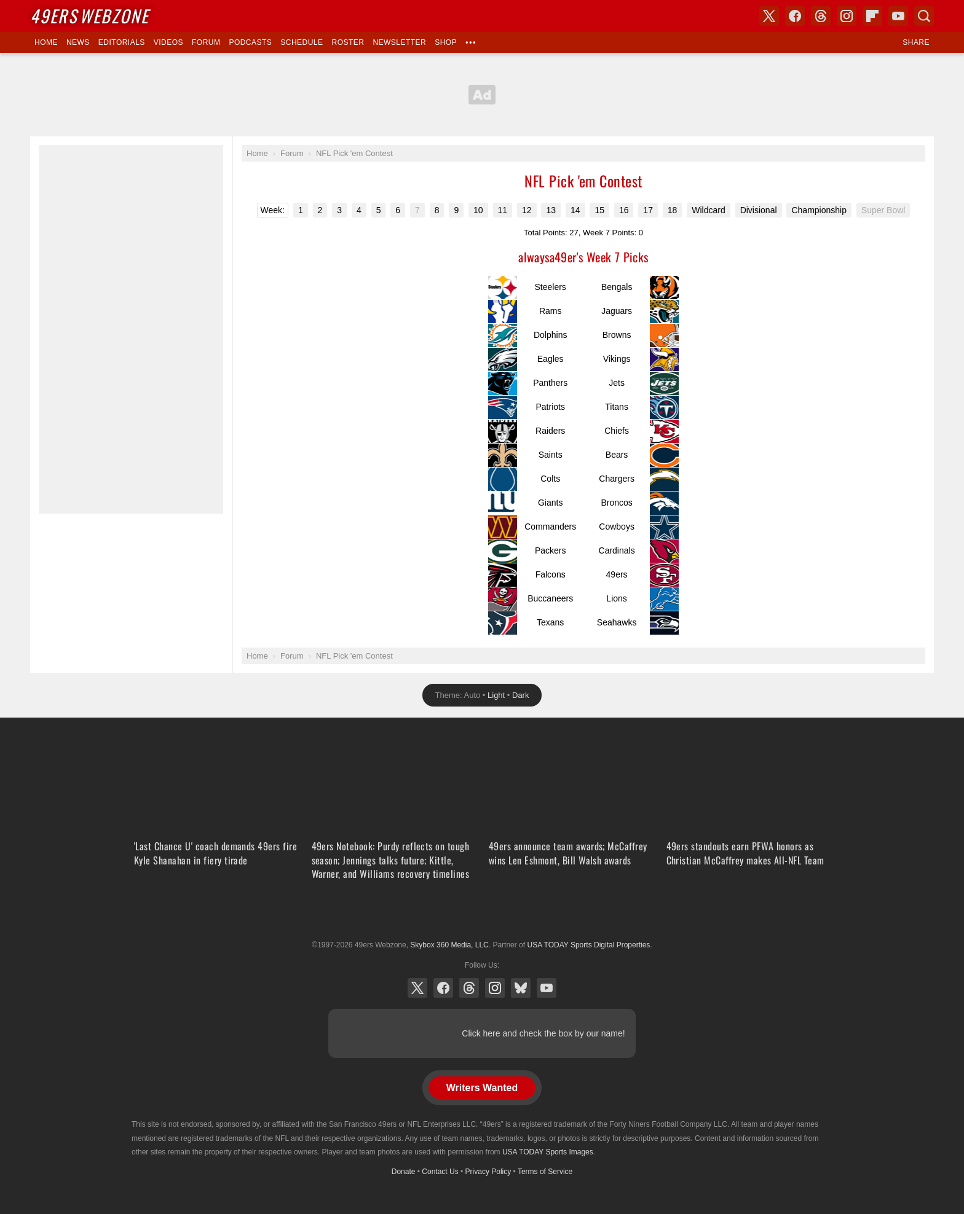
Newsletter (399, 42)
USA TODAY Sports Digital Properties (482, 915)
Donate (404, 1171)
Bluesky (521, 988)
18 (673, 210)
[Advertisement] (131, 329)
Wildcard (708, 210)
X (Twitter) (417, 988)
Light (496, 695)
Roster (347, 42)
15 (599, 210)
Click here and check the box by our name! (543, 1033)
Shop (446, 42)
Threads (469, 988)
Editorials (121, 42)
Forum (206, 42)
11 (503, 210)
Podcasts (250, 42)
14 (575, 210)
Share (916, 42)
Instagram (495, 988)
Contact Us (440, 1171)
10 (478, 210)
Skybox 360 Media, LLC (449, 945)
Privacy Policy (488, 1171)
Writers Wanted (482, 1088)
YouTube (546, 988)
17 (648, 210)
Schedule (301, 42)
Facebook (443, 988)
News (78, 42)
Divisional (758, 210)
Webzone (89, 15)
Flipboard (872, 16)
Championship (819, 210)
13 (551, 210)
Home (46, 42)
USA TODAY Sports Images (547, 1152)
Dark (520, 695)
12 (527, 210)
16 (624, 210)
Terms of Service (545, 1171)
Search (924, 16)
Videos (168, 42)
